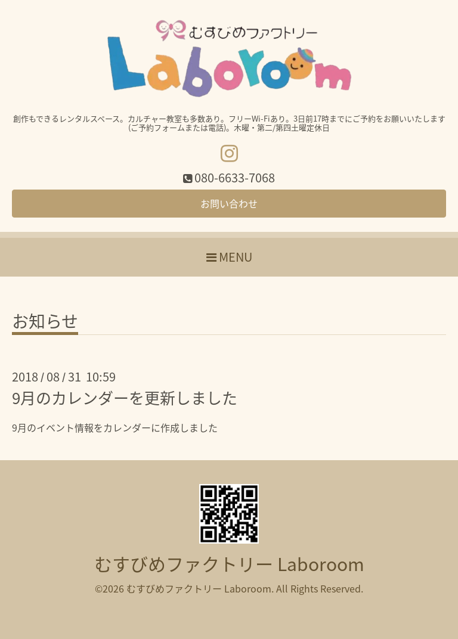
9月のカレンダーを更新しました (124, 397)
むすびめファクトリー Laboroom (229, 563)
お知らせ (45, 323)
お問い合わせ (229, 203)
